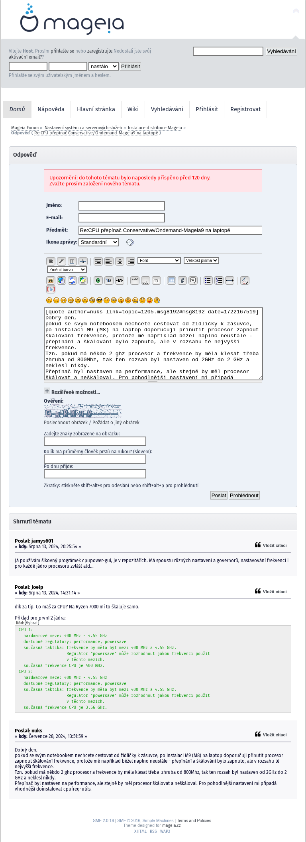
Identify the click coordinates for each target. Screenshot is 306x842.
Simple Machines (158, 820)
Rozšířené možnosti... (75, 392)
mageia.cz (171, 825)
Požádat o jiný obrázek (115, 422)
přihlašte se (62, 51)
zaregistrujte (99, 51)
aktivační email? (25, 57)
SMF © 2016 (128, 820)
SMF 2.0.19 (103, 820)
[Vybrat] (32, 623)
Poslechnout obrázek (66, 422)
